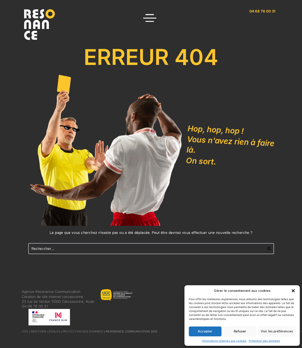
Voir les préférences (277, 331)
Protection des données (264, 341)
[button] (293, 291)
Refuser (240, 331)
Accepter (205, 331)
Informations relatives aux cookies (224, 341)
